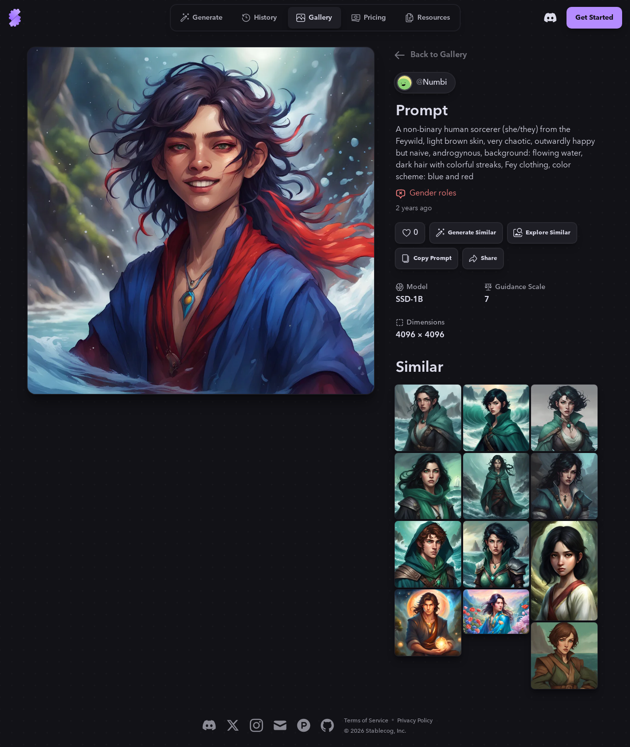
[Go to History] (259, 18)
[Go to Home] (15, 17)
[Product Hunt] (303, 725)
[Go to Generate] (201, 18)
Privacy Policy (415, 720)
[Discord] (550, 17)
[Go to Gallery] (314, 18)
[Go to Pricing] (369, 18)
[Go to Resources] (428, 18)
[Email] (280, 725)
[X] (233, 725)
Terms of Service (366, 720)
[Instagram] (256, 725)
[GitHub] (327, 725)
